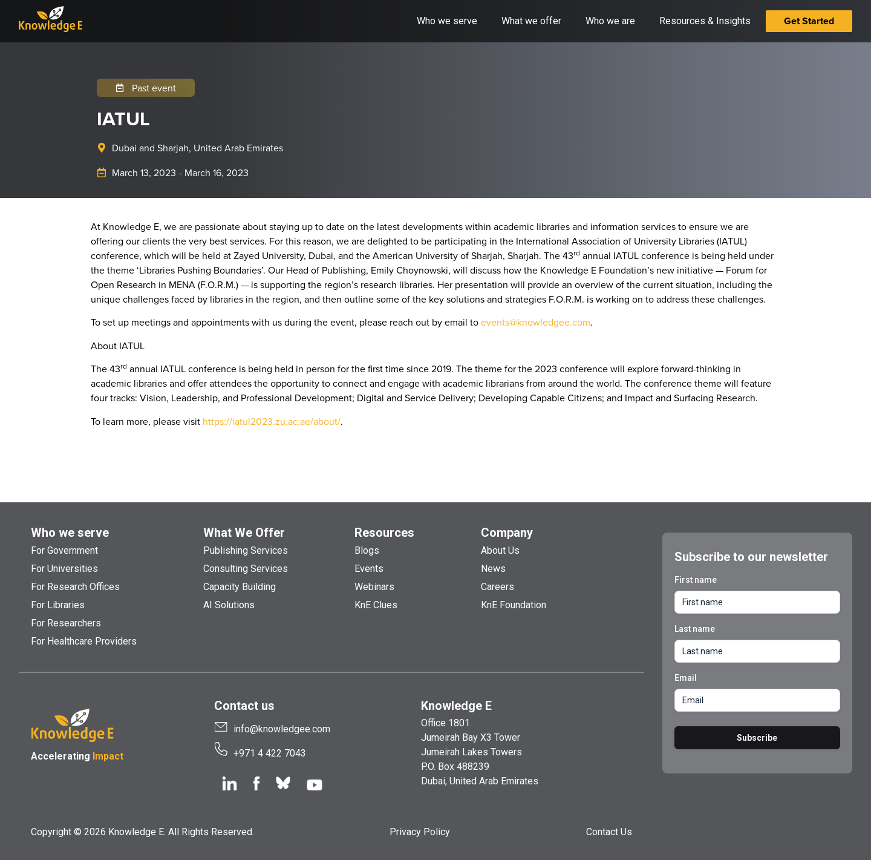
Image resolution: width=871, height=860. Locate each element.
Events (368, 568)
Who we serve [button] (447, 21)
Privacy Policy (420, 832)
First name (695, 580)
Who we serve (70, 532)
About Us (500, 550)
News (493, 568)
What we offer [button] (531, 21)
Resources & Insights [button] (705, 21)
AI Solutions (229, 605)
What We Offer (244, 532)
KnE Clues (375, 605)
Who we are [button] (610, 21)
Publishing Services (245, 550)
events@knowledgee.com (535, 322)
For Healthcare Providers (84, 641)
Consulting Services (245, 568)
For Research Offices (75, 586)
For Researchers (66, 623)
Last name (694, 629)
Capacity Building (239, 586)
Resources (384, 532)
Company (507, 532)
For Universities (64, 568)
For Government (64, 550)
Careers (497, 586)
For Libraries (58, 605)
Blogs (366, 550)
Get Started (809, 21)
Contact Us (609, 832)
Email (685, 678)
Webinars (374, 586)
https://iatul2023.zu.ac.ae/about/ (272, 421)
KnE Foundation (513, 605)
